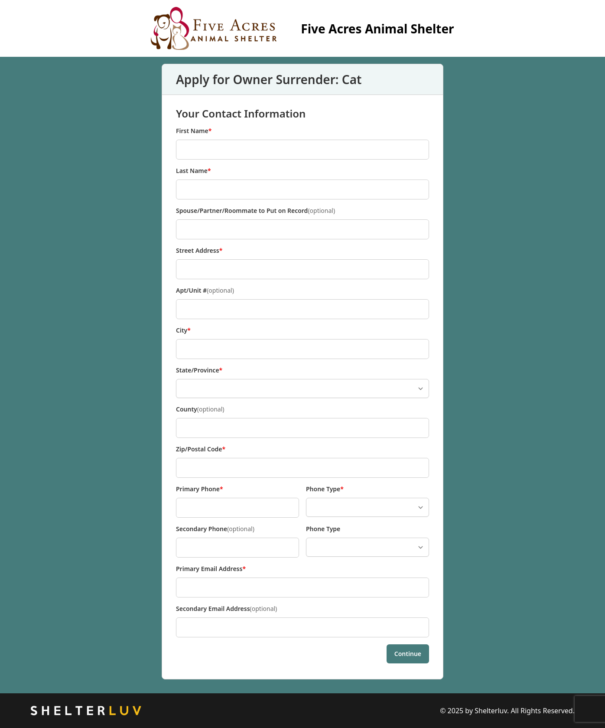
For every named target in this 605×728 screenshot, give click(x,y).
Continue (407, 654)
